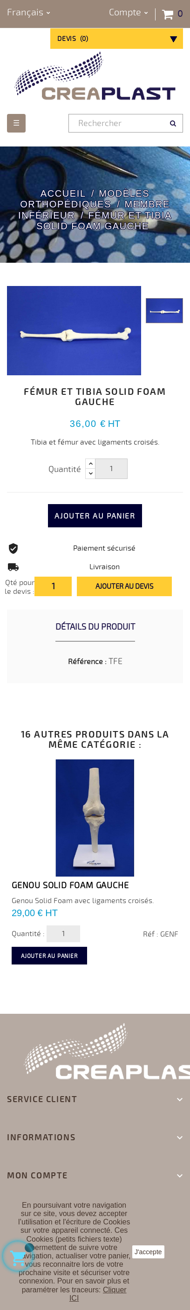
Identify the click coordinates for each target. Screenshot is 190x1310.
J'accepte (148, 1252)
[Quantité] (111, 469)
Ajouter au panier (94, 516)
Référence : (87, 661)
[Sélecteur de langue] (28, 13)
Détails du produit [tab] (95, 627)
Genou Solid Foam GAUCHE (70, 885)
